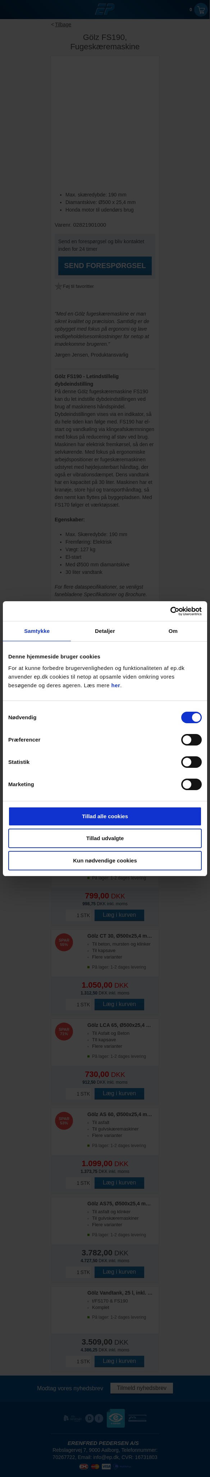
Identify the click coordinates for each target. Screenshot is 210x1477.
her (115, 685)
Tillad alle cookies (105, 816)
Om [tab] (173, 631)
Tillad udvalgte (105, 838)
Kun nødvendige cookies (105, 860)
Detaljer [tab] (105, 631)
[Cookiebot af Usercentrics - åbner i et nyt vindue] (170, 611)
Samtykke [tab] (37, 631)
